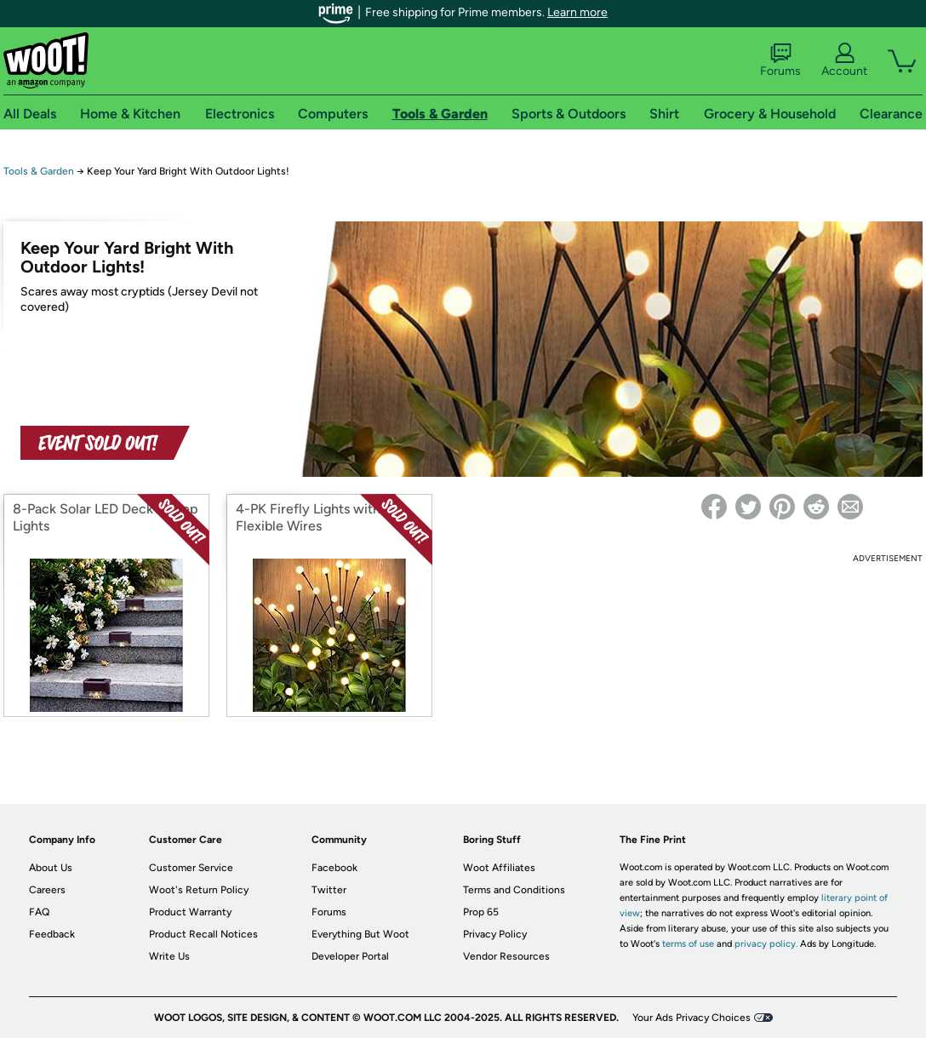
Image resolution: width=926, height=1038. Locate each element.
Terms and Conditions (514, 890)
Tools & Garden (38, 171)
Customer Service (191, 868)
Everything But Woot (360, 934)
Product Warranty (190, 912)
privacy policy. (766, 943)
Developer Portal (350, 956)
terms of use (688, 943)
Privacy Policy (495, 934)
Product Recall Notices (203, 934)
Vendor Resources (506, 956)
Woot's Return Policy (199, 890)
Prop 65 (481, 912)
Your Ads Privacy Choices (691, 1018)
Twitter (329, 890)
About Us (50, 868)
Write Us (169, 956)
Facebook (334, 868)
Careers (47, 890)
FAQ (39, 912)
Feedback (52, 934)
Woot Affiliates (499, 868)
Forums (780, 60)
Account (844, 60)
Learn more (577, 12)
